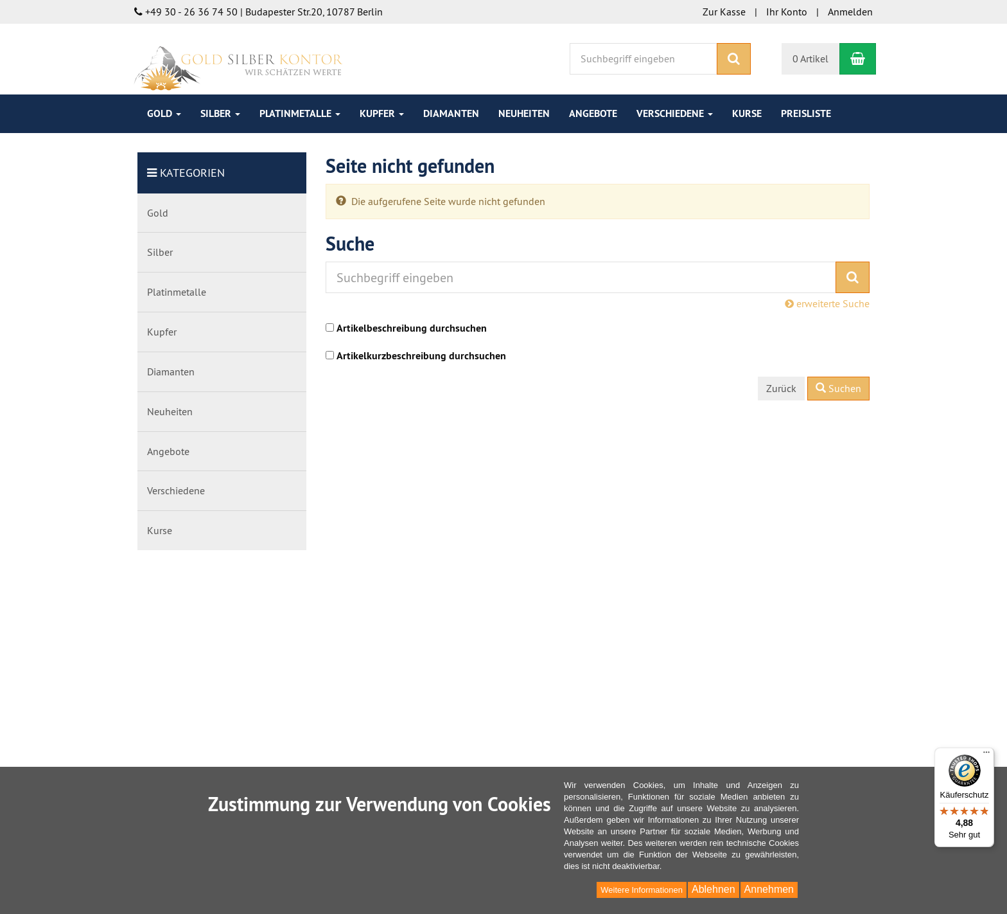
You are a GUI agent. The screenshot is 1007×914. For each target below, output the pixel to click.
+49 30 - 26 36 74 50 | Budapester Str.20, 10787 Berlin (258, 11)
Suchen (838, 388)
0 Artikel (810, 58)
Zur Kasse (724, 11)
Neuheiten (524, 113)
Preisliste (806, 113)
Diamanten (451, 113)
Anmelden (850, 11)
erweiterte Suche (827, 303)
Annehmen (769, 889)
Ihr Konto (786, 11)
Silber (220, 113)
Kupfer (382, 113)
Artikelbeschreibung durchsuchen (412, 328)
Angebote (593, 113)
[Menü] (986, 755)
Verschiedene (674, 113)
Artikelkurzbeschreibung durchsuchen (421, 356)
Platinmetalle (299, 113)
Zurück (781, 388)
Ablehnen (713, 889)
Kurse (747, 113)
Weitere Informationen (641, 890)
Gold (164, 113)
